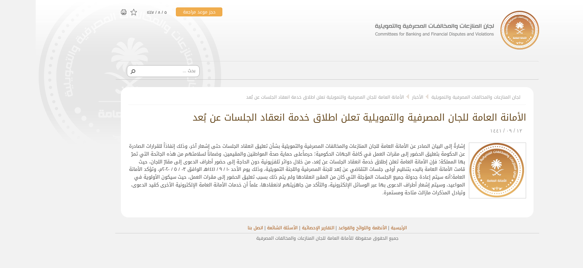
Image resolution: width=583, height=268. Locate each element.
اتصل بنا (219, 228)
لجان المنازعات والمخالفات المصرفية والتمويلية (440, 97)
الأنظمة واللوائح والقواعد (327, 228)
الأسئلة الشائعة (246, 228)
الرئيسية (363, 228)
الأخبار (381, 97)
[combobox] (130, 70)
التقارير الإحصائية (282, 228)
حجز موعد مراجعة (163, 12)
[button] (97, 71)
